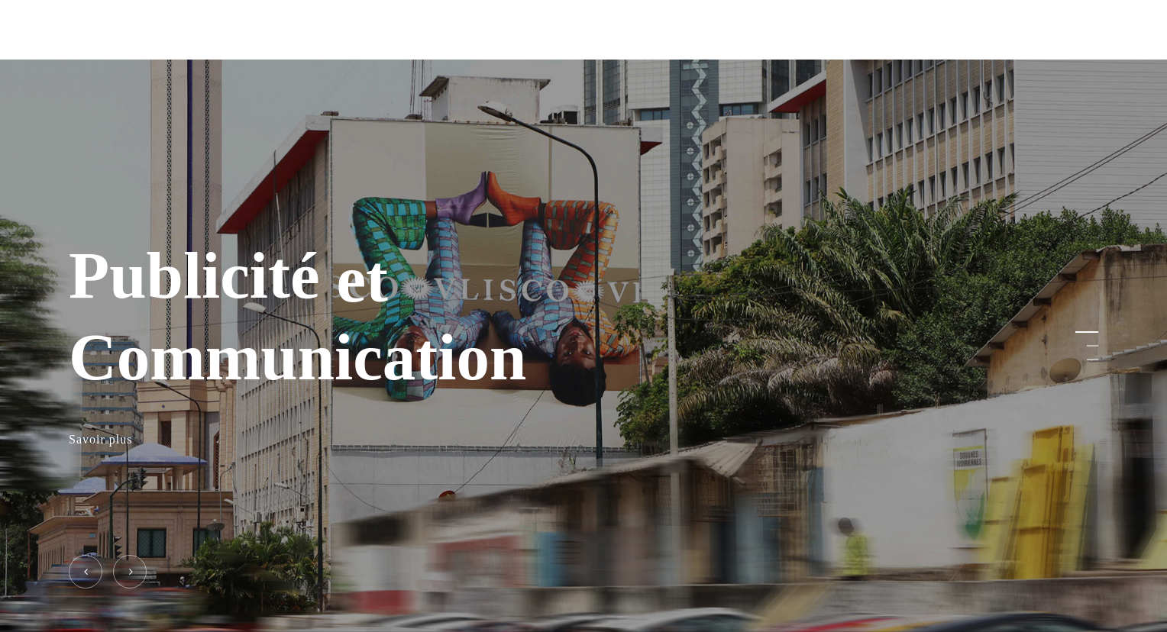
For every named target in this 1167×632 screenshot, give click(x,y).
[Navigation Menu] (1089, 30)
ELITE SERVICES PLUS (146, 29)
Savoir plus (100, 440)
